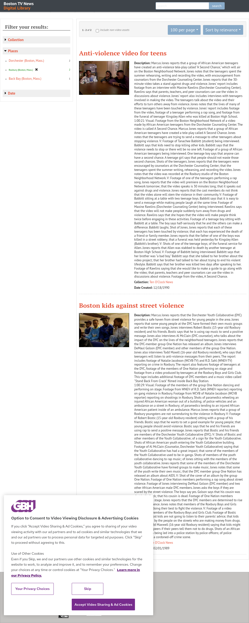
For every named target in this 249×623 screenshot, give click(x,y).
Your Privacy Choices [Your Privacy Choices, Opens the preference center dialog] (32, 589)
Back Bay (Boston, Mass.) (25, 79)
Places (13, 51)
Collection (16, 39)
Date (11, 93)
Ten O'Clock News (161, 282)
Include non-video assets (114, 30)
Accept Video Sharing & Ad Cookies (103, 604)
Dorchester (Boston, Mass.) (26, 61)
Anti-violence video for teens (123, 53)
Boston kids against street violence (131, 305)
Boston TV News (19, 5)
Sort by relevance (221, 30)
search (217, 6)
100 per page (182, 30)
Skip (87, 589)
